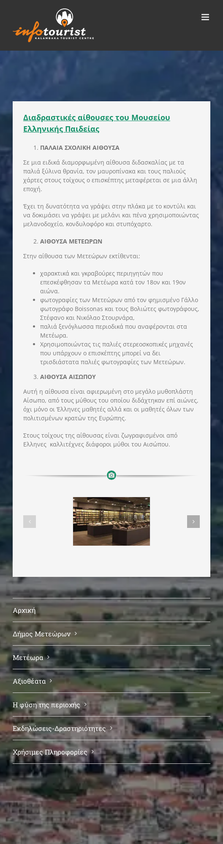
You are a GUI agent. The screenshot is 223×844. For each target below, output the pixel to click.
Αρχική (24, 610)
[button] (29, 521)
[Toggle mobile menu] (205, 17)
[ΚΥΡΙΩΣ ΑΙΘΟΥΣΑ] (111, 521)
